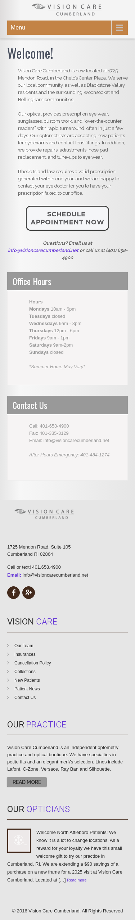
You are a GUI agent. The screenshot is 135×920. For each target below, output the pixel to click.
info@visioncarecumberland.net (55, 575)
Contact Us (25, 697)
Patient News (27, 688)
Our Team (23, 645)
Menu (18, 27)
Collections (25, 671)
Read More (27, 782)
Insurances (25, 654)
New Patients (27, 680)
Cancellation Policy (32, 663)
